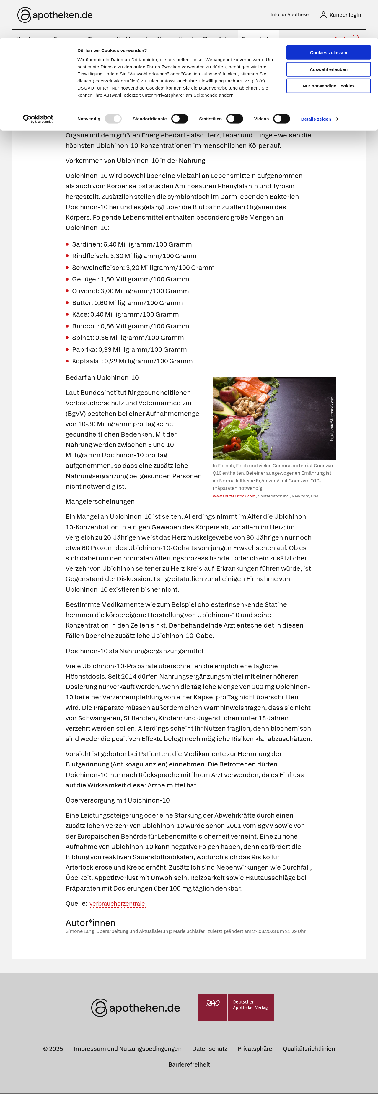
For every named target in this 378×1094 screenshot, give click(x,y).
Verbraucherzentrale (120, 904)
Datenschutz (209, 1050)
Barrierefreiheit (189, 1065)
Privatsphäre (255, 1050)
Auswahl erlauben (329, 31)
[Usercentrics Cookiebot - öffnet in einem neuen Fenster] (38, 81)
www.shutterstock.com (234, 497)
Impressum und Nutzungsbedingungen (128, 1050)
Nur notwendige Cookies (329, 47)
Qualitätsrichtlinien (309, 1050)
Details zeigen (316, 80)
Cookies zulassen (328, 14)
